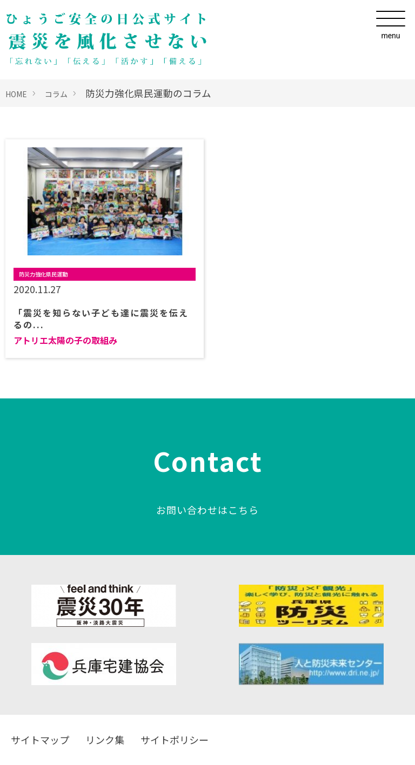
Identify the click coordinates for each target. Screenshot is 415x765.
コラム (56, 94)
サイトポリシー (174, 740)
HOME (16, 94)
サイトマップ (40, 740)
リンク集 (104, 740)
